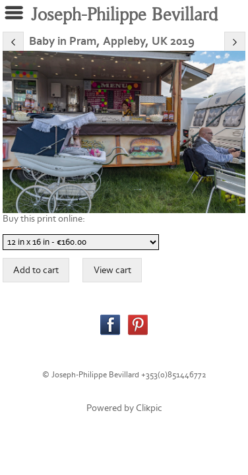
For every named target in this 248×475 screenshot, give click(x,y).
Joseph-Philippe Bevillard (124, 15)
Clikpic (149, 408)
